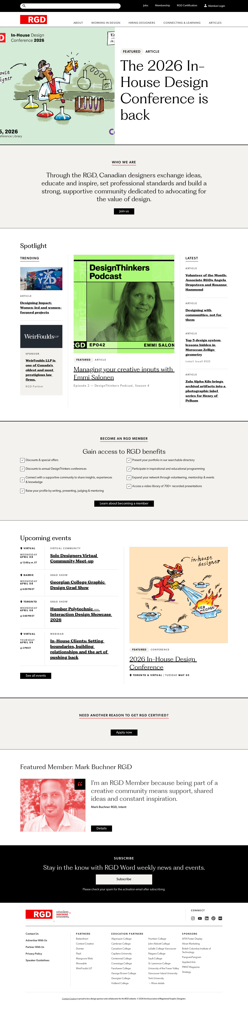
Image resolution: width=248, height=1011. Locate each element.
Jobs (145, 5)
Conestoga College (121, 963)
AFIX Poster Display (192, 939)
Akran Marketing (191, 944)
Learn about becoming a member (124, 503)
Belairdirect (82, 939)
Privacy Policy (34, 953)
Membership (162, 5)
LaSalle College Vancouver (162, 949)
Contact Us (32, 933)
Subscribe (123, 879)
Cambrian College (121, 944)
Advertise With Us (36, 940)
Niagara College (157, 954)
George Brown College (123, 973)
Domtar (80, 949)
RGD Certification (187, 5)
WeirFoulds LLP (84, 968)
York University (156, 978)
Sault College (155, 958)
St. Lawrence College (159, 963)
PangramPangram (191, 957)
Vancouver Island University (162, 973)
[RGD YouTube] (200, 918)
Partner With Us (35, 947)
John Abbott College (159, 944)
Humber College (157, 939)
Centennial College (121, 958)
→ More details (156, 983)
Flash (78, 954)
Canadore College (121, 949)
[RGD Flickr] (220, 918)
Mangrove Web (84, 958)
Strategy (186, 972)
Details (102, 828)
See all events (36, 676)
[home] (33, 19)
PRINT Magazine (191, 967)
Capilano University (121, 954)
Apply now (124, 732)
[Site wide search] (70, 6)
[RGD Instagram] (193, 918)
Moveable (81, 963)
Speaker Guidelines (37, 960)
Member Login (216, 6)
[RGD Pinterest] (213, 918)
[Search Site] (73, 6)
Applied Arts (189, 962)
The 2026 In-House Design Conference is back (166, 90)
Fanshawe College (121, 968)
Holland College (120, 983)
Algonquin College (121, 939)
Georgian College (120, 978)
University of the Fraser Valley (163, 968)
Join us (124, 211)
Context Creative (85, 944)
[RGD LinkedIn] (207, 918)
